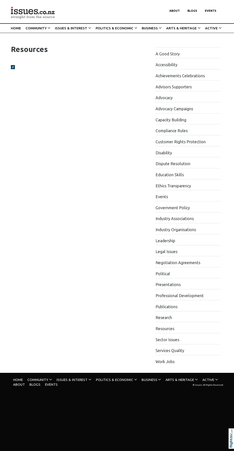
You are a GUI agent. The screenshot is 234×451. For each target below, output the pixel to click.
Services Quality (170, 350)
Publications (166, 307)
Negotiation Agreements (178, 263)
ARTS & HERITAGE (181, 28)
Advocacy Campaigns (174, 109)
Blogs (192, 10)
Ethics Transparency (173, 186)
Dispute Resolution (173, 164)
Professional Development (180, 296)
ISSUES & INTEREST (71, 28)
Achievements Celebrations (180, 76)
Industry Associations (175, 218)
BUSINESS (150, 28)
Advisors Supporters (174, 87)
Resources (165, 329)
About (174, 10)
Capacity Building (171, 120)
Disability (164, 153)
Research (164, 317)
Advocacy (164, 98)
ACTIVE (211, 28)
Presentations (168, 284)
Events (210, 10)
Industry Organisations (176, 230)
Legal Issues (166, 251)
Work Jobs (165, 361)
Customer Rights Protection (181, 142)
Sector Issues (167, 340)
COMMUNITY (36, 28)
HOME (16, 28)
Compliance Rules (172, 131)
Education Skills (170, 175)
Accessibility (166, 65)
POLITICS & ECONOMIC (114, 28)
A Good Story (168, 54)
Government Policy (173, 208)
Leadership (165, 241)
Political (163, 274)
